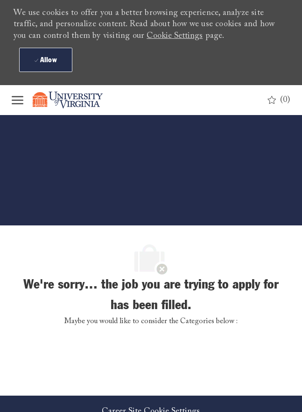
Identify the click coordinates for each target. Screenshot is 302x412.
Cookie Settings (175, 36)
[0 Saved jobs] (278, 100)
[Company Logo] (75, 100)
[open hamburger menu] (17, 100)
